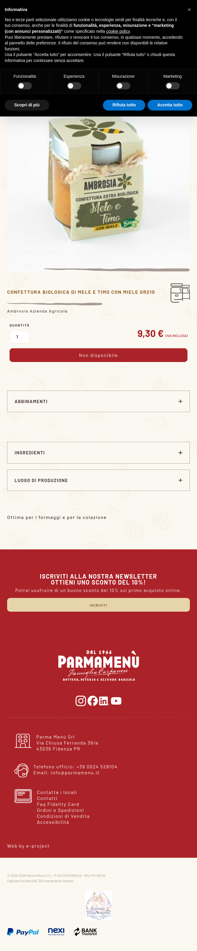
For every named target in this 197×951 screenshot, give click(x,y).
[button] (189, 9)
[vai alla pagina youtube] (116, 700)
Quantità (20, 325)
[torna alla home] (98, 665)
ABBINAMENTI (31, 401)
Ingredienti (30, 452)
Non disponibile (98, 355)
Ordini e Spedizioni (60, 810)
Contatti (47, 798)
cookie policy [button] (118, 31)
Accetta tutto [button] (170, 104)
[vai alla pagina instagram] (81, 700)
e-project (38, 846)
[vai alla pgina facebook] (93, 700)
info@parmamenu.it (75, 772)
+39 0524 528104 (97, 766)
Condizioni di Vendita (63, 816)
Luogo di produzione (41, 480)
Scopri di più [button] (27, 104)
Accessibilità (53, 822)
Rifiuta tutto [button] (124, 104)
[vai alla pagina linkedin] (105, 700)
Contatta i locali (57, 792)
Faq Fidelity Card (58, 804)
